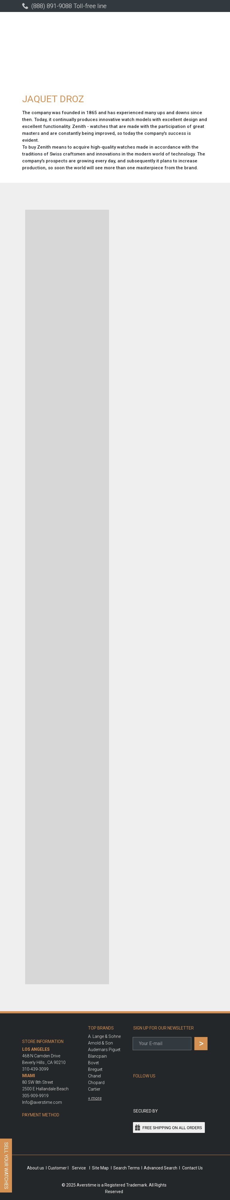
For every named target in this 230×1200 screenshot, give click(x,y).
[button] (95, 1098)
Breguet (95, 1069)
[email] (162, 1043)
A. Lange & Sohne (104, 1036)
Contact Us (192, 1168)
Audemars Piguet (104, 1049)
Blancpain (97, 1056)
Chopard (96, 1082)
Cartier (94, 1089)
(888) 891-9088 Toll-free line (69, 6)
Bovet (93, 1062)
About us (35, 1168)
